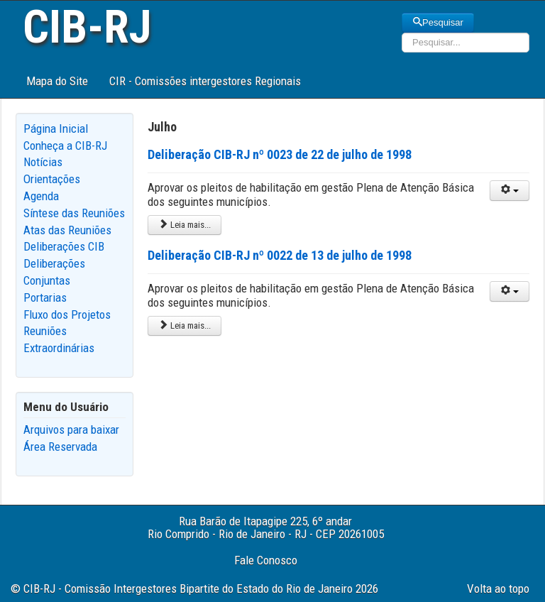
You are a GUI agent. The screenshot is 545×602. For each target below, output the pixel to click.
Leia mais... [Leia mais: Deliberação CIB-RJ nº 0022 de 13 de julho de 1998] (184, 325)
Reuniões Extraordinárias (58, 339)
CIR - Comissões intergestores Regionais (205, 81)
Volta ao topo (498, 588)
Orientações (51, 179)
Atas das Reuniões (67, 230)
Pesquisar (437, 22)
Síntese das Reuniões (74, 213)
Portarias (45, 297)
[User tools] (509, 190)
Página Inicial (55, 128)
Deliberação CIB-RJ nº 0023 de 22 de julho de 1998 (280, 154)
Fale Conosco (265, 560)
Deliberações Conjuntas (54, 272)
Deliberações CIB (63, 246)
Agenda (41, 196)
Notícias (42, 162)
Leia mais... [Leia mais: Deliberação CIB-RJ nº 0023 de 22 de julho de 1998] (184, 224)
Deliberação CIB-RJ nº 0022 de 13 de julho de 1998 (280, 255)
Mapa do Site (57, 81)
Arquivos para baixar (71, 429)
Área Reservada (60, 446)
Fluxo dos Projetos (67, 314)
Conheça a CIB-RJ (65, 145)
